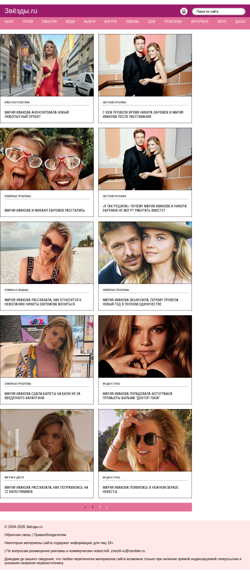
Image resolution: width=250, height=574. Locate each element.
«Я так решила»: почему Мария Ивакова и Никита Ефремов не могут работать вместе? (145, 208)
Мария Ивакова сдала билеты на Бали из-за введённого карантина (42, 396)
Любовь (132, 21)
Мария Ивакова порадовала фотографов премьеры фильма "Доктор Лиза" (137, 396)
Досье (240, 21)
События (49, 21)
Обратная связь (17, 535)
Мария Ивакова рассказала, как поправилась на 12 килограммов (46, 489)
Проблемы (173, 21)
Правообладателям (50, 535)
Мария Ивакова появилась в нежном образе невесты (140, 489)
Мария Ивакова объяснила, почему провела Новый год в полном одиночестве (140, 302)
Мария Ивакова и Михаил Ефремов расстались (44, 210)
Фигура (110, 21)
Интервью (199, 21)
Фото (222, 21)
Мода (70, 21)
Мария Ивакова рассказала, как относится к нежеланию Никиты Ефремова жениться (42, 302)
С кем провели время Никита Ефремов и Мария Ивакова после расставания (143, 114)
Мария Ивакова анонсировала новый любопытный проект (36, 114)
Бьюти (89, 21)
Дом (151, 21)
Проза (28, 21)
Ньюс (9, 21)
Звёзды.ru (20, 11)
